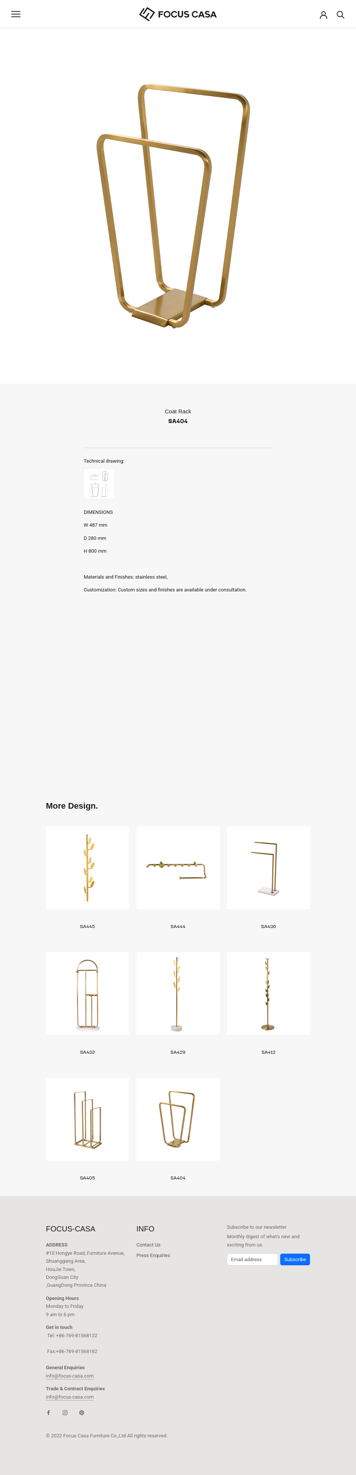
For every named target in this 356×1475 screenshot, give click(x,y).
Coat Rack (178, 411)
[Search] (341, 14)
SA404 (178, 1177)
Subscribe (295, 1259)
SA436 (268, 925)
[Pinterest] (81, 1412)
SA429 (178, 1051)
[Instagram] (65, 1412)
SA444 (177, 925)
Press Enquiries (153, 1255)
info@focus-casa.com (70, 1376)
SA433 (87, 1051)
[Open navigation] (15, 14)
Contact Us (149, 1245)
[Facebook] (48, 1412)
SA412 (269, 1051)
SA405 (87, 1177)
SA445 (87, 925)
